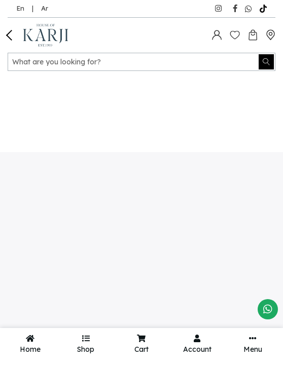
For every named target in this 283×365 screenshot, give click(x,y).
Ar (44, 8)
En (20, 8)
